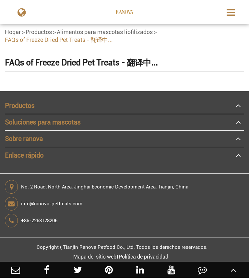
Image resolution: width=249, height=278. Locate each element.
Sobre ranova (24, 139)
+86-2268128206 (31, 220)
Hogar (13, 32)
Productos (39, 32)
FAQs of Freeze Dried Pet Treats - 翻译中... (59, 39)
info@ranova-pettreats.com (43, 204)
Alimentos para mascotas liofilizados (105, 32)
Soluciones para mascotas (42, 122)
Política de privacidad (143, 257)
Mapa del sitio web (94, 257)
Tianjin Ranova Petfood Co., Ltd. (99, 247)
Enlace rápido (24, 155)
